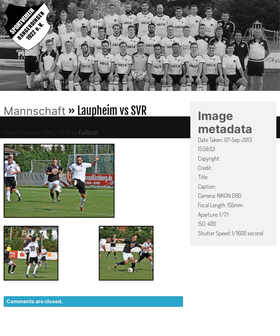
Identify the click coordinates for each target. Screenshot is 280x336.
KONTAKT (143, 332)
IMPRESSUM (235, 332)
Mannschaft (35, 110)
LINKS (268, 332)
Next (274, 46)
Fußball (88, 132)
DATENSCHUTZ (187, 332)
